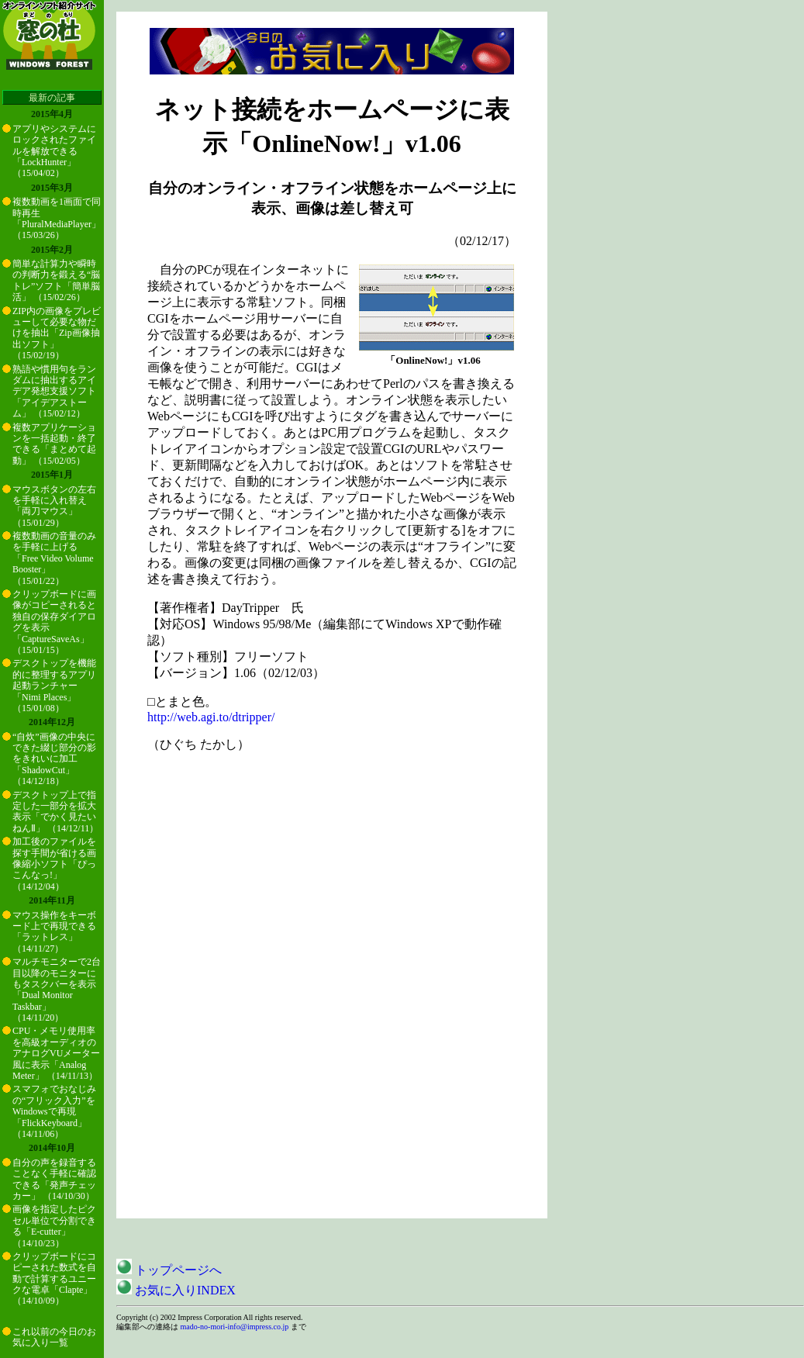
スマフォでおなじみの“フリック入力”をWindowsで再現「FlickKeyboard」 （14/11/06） (54, 1111)
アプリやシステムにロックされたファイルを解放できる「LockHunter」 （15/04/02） (54, 151)
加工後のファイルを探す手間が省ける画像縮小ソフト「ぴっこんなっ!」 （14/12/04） (54, 864)
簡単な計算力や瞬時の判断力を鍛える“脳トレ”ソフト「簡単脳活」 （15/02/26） (56, 280)
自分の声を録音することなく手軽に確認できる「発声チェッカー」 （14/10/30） (54, 1179)
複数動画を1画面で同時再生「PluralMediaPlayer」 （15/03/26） (56, 218)
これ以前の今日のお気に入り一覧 (54, 1337)
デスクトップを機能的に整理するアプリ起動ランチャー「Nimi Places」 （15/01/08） (54, 686)
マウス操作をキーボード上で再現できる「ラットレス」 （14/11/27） (54, 932)
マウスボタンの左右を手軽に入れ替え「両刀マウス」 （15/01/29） (54, 506)
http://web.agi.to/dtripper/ (210, 717)
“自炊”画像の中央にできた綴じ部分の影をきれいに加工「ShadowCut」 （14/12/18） (54, 759)
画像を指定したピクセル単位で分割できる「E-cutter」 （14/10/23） (54, 1226)
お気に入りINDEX (176, 1290)
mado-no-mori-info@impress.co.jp (235, 1326)
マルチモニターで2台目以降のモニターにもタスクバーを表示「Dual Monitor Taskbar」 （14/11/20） (56, 989)
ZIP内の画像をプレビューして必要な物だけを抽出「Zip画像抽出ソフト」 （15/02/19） (56, 333)
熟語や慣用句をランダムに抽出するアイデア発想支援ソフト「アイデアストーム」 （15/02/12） (54, 392)
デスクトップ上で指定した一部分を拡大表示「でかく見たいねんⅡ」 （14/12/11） (55, 812)
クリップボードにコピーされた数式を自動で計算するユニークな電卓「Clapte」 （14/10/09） (54, 1279)
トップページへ (169, 1270)
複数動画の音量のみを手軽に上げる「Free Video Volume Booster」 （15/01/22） (54, 558)
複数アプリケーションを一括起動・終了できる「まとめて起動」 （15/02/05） (54, 444)
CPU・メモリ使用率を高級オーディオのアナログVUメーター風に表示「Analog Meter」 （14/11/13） (56, 1053)
